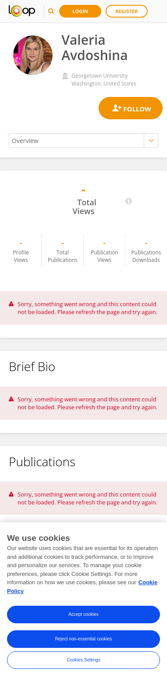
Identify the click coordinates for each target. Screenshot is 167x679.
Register (127, 11)
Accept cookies (83, 616)
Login (80, 11)
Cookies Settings (83, 661)
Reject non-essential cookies (83, 640)
